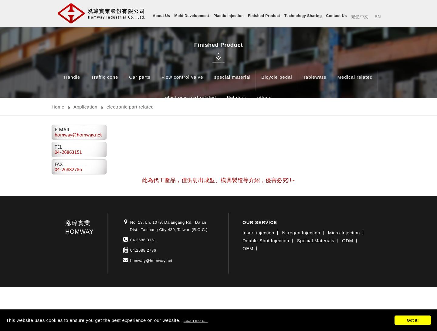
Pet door (236, 102)
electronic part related (190, 102)
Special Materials (315, 241)
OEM (247, 248)
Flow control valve (182, 81)
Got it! (412, 320)
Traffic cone (104, 81)
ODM (347, 241)
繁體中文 (360, 16)
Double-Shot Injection (265, 241)
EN (378, 16)
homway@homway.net (151, 260)
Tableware (314, 81)
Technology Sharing (303, 16)
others (264, 102)
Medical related (355, 81)
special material (232, 81)
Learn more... (196, 320)
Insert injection (258, 233)
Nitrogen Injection (301, 233)
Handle (72, 81)
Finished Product (264, 16)
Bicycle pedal (276, 81)
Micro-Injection (344, 233)
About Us (161, 16)
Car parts (140, 81)
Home (58, 106)
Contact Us (336, 16)
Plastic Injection (228, 16)
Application (85, 106)
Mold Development (191, 16)
